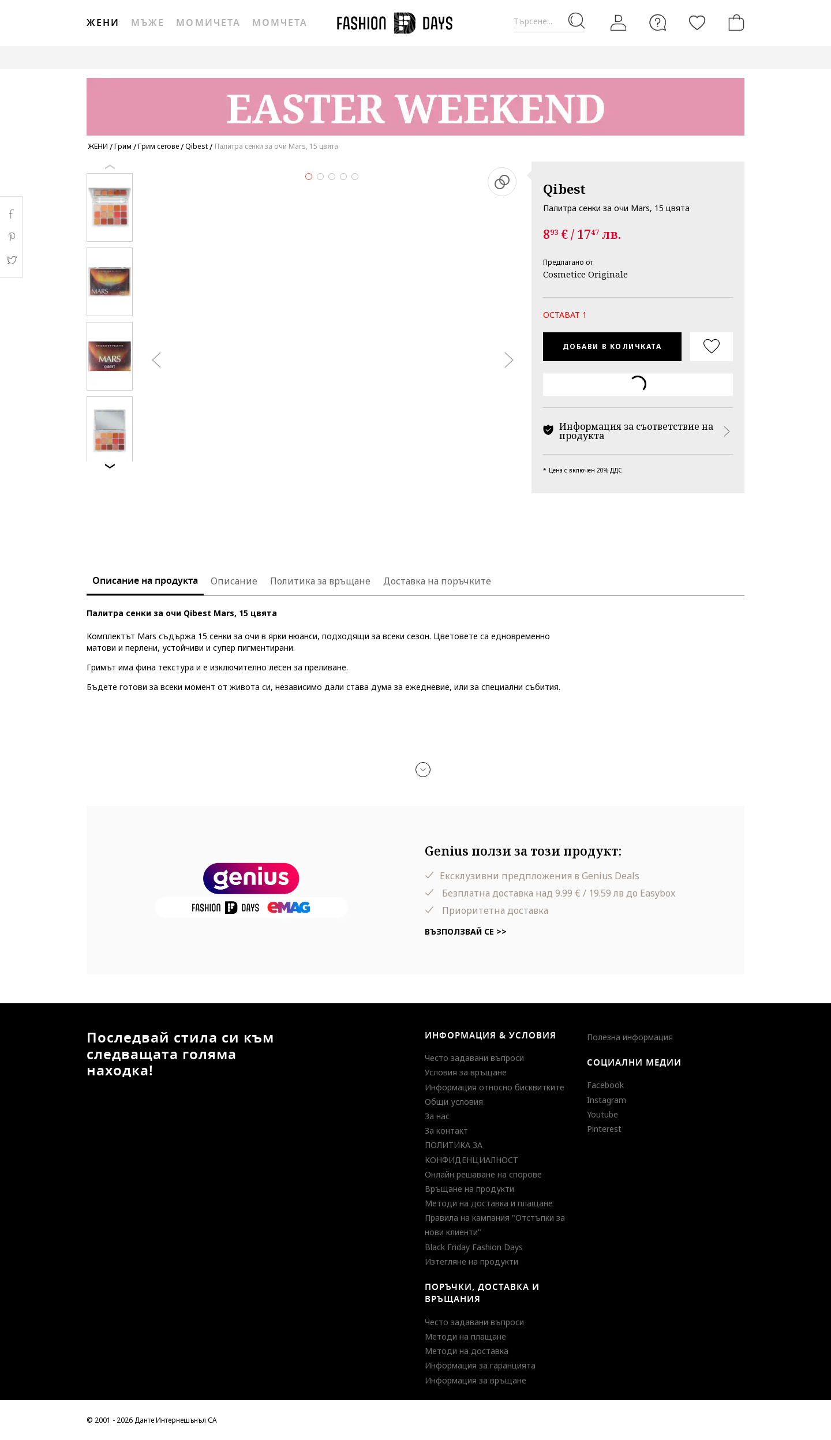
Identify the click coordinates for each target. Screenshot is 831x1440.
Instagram (606, 1099)
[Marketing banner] (415, 101)
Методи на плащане (465, 1336)
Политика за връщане (320, 581)
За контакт (446, 1130)
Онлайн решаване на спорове (483, 1174)
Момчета (280, 23)
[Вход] (618, 23)
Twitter (11, 260)
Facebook (605, 1084)
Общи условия (454, 1101)
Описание (234, 581)
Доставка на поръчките (437, 581)
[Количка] (734, 22)
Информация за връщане (475, 1380)
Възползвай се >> (466, 931)
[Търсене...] (549, 21)
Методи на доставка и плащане (489, 1203)
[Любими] (697, 22)
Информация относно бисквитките (494, 1087)
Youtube (602, 1114)
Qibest (564, 188)
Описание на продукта (145, 581)
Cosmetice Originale (585, 274)
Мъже (147, 23)
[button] (423, 769)
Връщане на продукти (469, 1188)
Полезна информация (630, 1037)
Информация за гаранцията (480, 1365)
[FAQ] (658, 22)
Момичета (208, 23)
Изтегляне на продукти (471, 1261)
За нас (437, 1116)
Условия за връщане (466, 1072)
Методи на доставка (466, 1350)
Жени (103, 23)
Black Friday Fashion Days (474, 1247)
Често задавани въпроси (474, 1057)
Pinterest (604, 1128)
